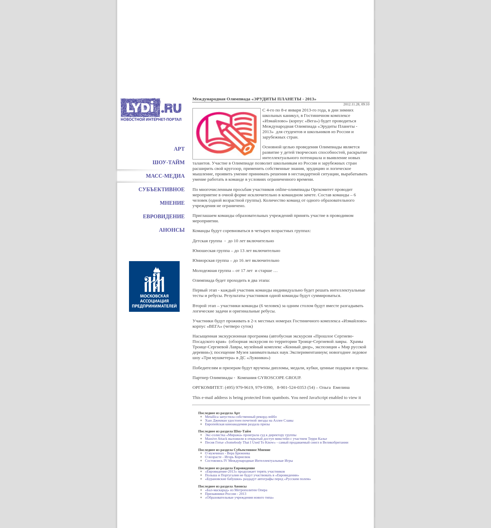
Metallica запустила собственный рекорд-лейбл (241, 417)
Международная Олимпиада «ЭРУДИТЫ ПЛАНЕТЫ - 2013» (254, 98)
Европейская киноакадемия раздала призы (237, 424)
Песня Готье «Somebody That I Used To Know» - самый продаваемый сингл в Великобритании (276, 442)
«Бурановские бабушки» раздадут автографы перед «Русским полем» (258, 479)
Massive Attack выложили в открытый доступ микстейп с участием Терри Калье (266, 439)
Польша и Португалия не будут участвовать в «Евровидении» (252, 475)
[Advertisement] (245, 47)
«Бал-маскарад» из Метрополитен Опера (236, 490)
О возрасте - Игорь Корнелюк (227, 457)
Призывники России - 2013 (225, 494)
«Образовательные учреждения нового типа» (239, 497)
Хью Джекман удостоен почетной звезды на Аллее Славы (249, 420)
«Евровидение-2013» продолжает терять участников (245, 471)
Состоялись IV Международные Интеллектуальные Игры (249, 460)
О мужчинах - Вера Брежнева (227, 453)
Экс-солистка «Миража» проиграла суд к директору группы (250, 435)
